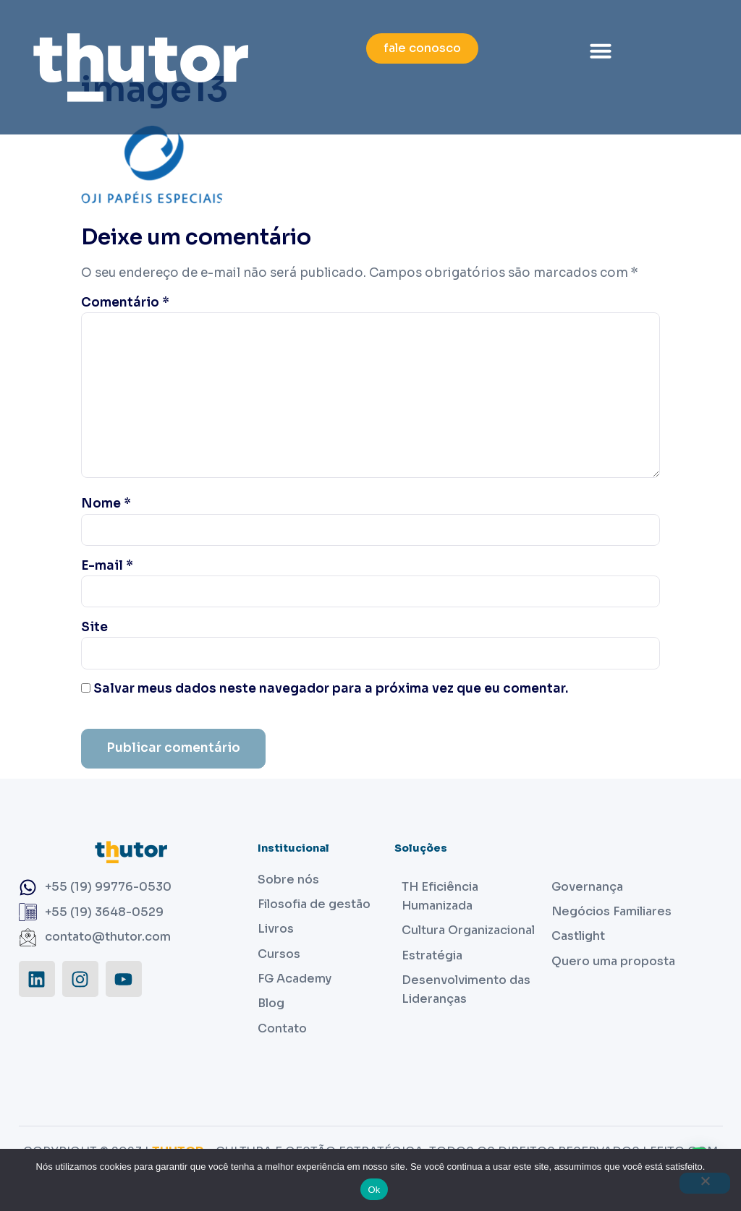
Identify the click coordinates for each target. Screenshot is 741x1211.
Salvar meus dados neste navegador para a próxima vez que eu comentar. (330, 688)
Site (94, 627)
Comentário (125, 302)
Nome (106, 503)
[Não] (704, 1183)
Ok (374, 1189)
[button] (600, 50)
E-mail (107, 565)
